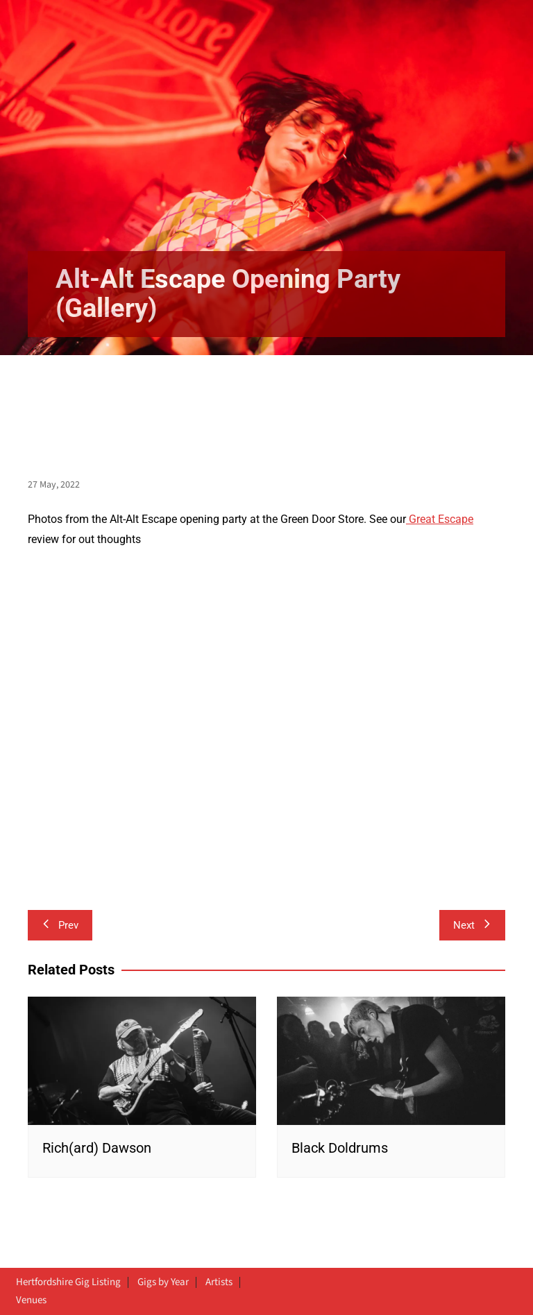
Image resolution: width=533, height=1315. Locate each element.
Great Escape (439, 519)
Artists (218, 1282)
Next (472, 925)
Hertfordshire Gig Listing (68, 1282)
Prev (60, 925)
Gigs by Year (163, 1282)
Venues (31, 1300)
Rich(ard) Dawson (96, 1148)
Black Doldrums (339, 1148)
